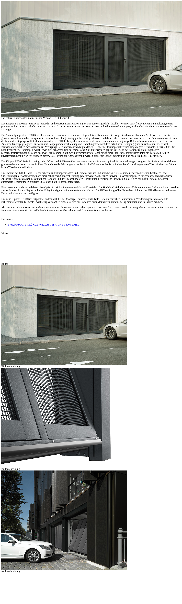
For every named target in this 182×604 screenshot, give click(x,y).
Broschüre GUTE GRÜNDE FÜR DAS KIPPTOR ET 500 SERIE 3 (44, 224)
